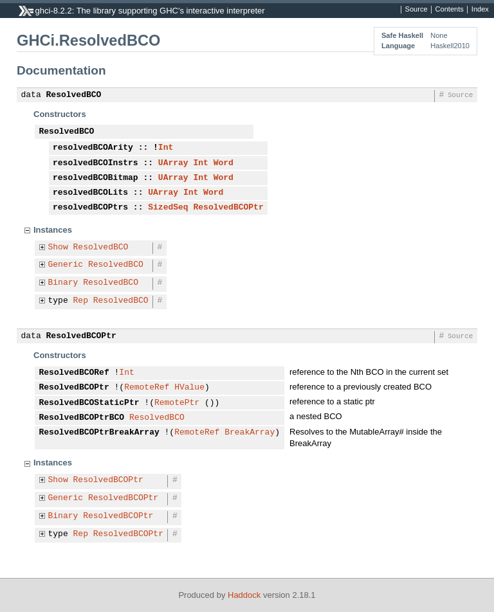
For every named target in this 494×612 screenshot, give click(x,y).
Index (480, 10)
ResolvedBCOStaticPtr (89, 403)
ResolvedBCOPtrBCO (82, 418)
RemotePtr (176, 403)
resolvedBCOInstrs (95, 163)
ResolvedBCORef (74, 373)
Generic (66, 265)
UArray (173, 163)
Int (165, 148)
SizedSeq (168, 207)
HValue (189, 387)
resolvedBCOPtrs (90, 207)
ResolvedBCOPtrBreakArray (99, 432)
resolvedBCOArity (93, 148)
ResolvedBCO (74, 95)
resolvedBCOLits (90, 193)
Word (223, 163)
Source (416, 10)
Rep (80, 301)
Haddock (244, 595)
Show (58, 247)
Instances (52, 230)
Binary (63, 283)
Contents (449, 10)
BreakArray (249, 432)
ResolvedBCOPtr (228, 207)
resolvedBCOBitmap (95, 178)
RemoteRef (146, 387)
